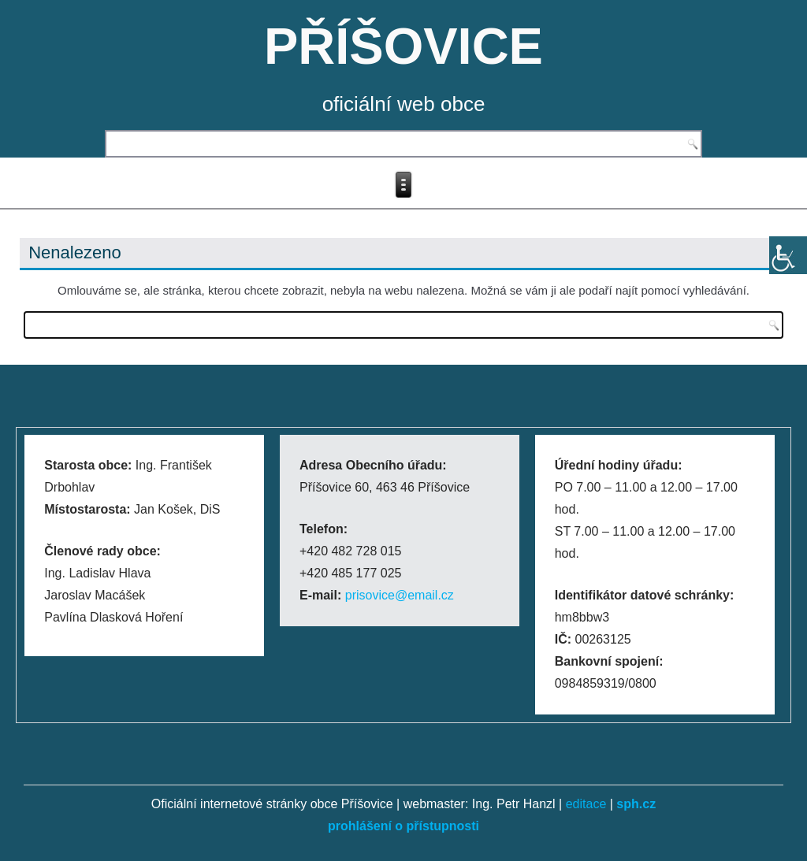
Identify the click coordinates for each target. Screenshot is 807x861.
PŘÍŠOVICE (403, 46)
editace (586, 804)
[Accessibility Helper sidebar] (788, 255)
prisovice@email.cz (399, 595)
